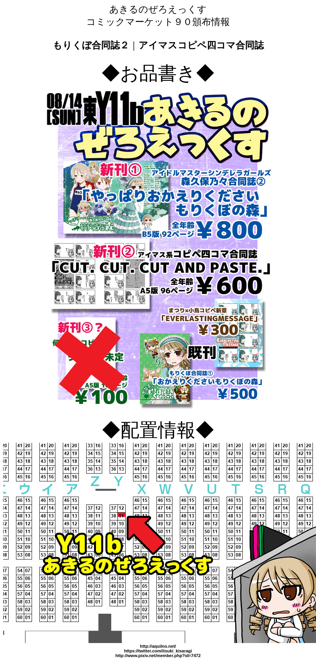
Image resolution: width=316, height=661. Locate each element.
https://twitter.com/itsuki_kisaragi (158, 651)
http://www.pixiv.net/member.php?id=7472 (158, 655)
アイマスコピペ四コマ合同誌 (201, 45)
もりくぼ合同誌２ (91, 45)
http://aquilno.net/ (158, 646)
